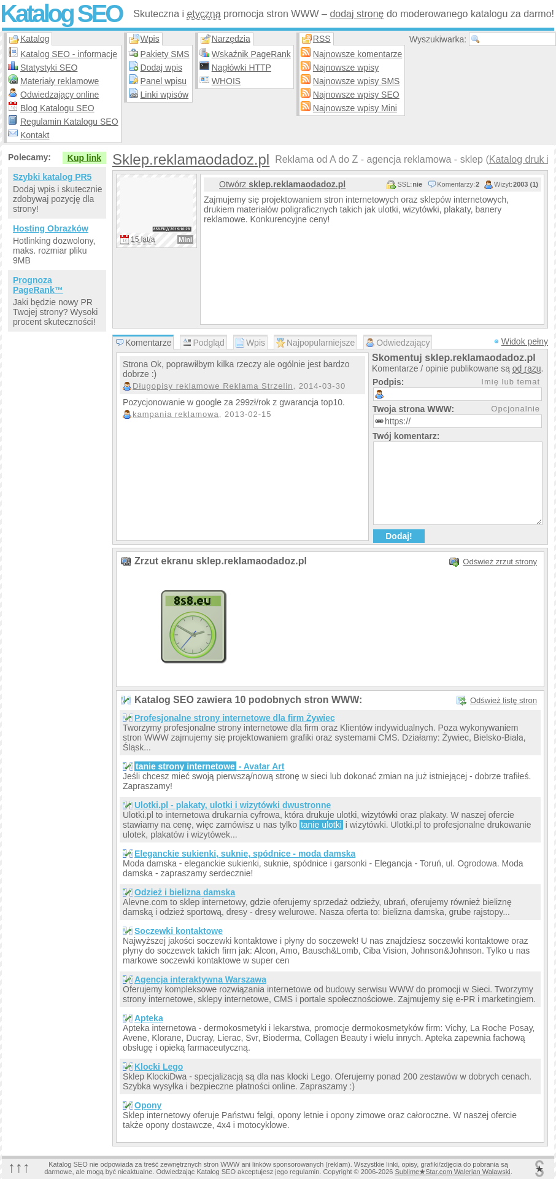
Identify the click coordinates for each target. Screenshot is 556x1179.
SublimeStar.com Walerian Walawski (452, 1171)
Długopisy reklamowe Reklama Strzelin (213, 386)
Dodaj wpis (161, 67)
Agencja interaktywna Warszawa (200, 979)
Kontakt (34, 135)
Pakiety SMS (165, 54)
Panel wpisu (164, 81)
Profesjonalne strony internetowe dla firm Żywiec (234, 718)
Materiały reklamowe (59, 81)
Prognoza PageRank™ (38, 285)
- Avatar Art (209, 766)
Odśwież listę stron (503, 700)
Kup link (84, 158)
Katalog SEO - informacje (68, 54)
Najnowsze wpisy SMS (356, 81)
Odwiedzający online (59, 94)
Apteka (148, 1018)
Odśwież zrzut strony (500, 561)
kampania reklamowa (176, 414)
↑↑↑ (19, 1167)
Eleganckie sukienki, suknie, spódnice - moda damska (244, 853)
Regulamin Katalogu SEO (69, 121)
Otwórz (282, 184)
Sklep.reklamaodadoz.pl (190, 159)
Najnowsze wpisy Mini (355, 108)
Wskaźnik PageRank (251, 54)
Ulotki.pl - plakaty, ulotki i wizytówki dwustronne (232, 805)
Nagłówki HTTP (241, 67)
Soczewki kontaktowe (178, 931)
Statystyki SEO (48, 67)
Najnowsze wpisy (346, 67)
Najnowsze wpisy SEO (356, 94)
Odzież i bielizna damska (184, 892)
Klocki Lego (158, 1067)
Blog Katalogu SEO (57, 108)
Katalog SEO (61, 13)
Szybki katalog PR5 (52, 177)
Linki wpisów (165, 94)
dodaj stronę (357, 14)
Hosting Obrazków (50, 228)
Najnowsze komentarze (358, 54)
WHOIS (226, 81)
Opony (147, 1105)
